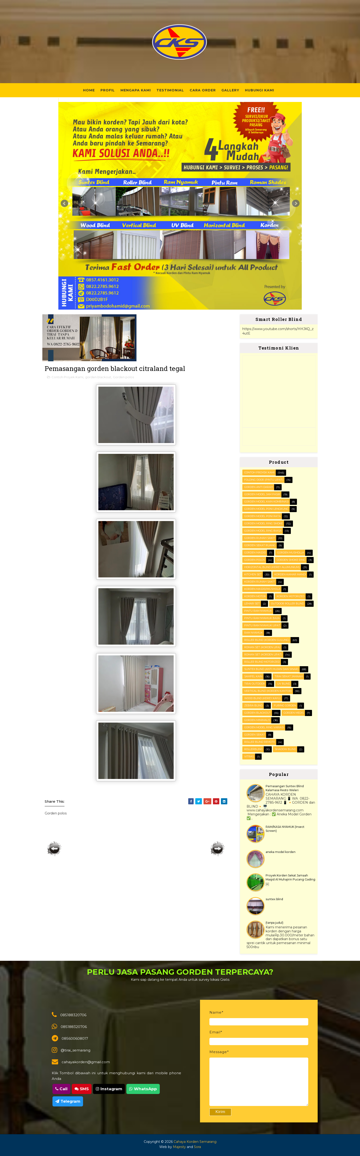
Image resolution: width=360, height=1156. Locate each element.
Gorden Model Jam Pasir (262, 494)
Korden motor (255, 596)
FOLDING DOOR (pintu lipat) (263, 479)
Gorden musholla (290, 552)
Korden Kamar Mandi (290, 574)
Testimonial (170, 90)
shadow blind (285, 749)
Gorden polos (123, 377)
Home (89, 90)
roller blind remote (259, 741)
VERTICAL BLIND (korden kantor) (268, 691)
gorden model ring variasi (264, 727)
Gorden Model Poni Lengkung (266, 508)
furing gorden (285, 705)
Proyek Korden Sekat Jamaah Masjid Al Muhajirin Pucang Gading (290, 877)
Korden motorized (290, 596)
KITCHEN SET (253, 574)
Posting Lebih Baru (54, 848)
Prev (64, 203)
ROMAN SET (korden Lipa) (262, 647)
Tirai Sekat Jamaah (289, 676)
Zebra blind (253, 705)
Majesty (179, 1147)
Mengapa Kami (135, 90)
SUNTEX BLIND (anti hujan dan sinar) (271, 669)
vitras (249, 756)
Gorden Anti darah (258, 487)
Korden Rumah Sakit (259, 581)
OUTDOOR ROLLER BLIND (287, 603)
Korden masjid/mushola (262, 589)
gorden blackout (98, 377)
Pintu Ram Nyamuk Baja (262, 618)
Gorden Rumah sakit (259, 538)
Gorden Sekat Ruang (260, 545)
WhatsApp (143, 1088)
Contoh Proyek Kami (67, 377)
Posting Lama (217, 848)
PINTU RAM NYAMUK (258, 610)
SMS (82, 1088)
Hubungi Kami (259, 90)
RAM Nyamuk (253, 632)
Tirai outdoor (254, 683)
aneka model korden (281, 852)
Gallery (230, 90)
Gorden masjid (255, 552)
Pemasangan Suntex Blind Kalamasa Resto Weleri (285, 788)
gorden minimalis (257, 720)
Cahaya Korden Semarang (195, 1142)
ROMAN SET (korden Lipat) (263, 654)
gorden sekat (254, 734)
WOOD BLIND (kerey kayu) (262, 698)
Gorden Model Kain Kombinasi (266, 501)
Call (61, 1088)
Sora (197, 1147)
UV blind (283, 683)
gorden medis (294, 712)
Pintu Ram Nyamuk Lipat (262, 625)
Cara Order (203, 90)
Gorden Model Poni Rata (262, 516)
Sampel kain (253, 676)
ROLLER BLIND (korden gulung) (266, 640)
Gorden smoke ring (291, 559)
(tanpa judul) (274, 922)
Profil (107, 90)
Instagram (109, 1088)
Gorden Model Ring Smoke (263, 523)
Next (296, 203)
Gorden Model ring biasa (263, 530)
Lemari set (252, 603)
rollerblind (253, 749)
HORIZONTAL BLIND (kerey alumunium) (272, 567)
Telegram (67, 1101)
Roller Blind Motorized (262, 661)
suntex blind (274, 899)
